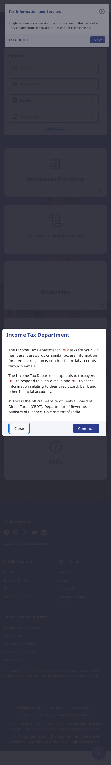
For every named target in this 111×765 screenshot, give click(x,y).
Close (19, 428)
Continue (86, 428)
